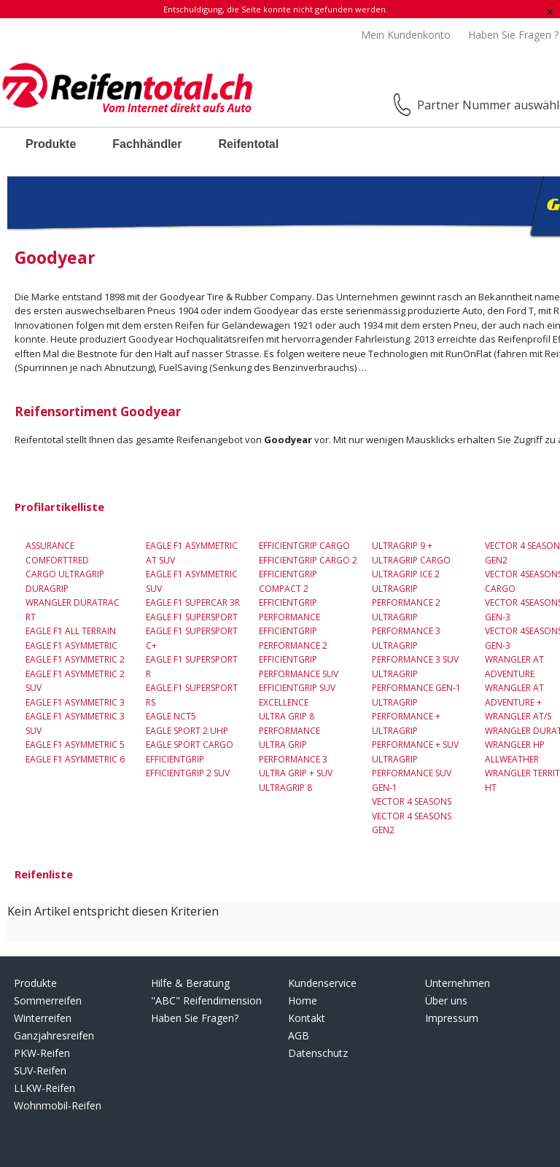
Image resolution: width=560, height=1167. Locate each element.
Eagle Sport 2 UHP (187, 731)
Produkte (51, 144)
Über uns (446, 1000)
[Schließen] (550, 11)
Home (302, 1000)
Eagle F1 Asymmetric (71, 645)
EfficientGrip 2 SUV (188, 773)
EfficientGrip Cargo (304, 545)
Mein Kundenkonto (406, 35)
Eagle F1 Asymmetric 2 (75, 659)
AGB (298, 1035)
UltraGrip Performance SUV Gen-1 (411, 773)
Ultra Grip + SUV (295, 773)
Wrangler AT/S (518, 716)
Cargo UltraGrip (65, 574)
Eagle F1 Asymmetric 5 (75, 744)
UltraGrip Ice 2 (406, 574)
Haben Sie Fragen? (194, 1018)
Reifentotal (248, 144)
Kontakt (306, 1018)
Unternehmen (457, 983)
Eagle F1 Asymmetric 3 (75, 702)
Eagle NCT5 (171, 716)
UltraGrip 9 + (402, 545)
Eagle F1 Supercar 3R (193, 602)
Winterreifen (42, 1018)
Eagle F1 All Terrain (71, 631)
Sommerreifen (48, 1000)
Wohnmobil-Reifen (57, 1105)
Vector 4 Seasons (411, 801)
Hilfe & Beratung (190, 983)
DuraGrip (47, 588)
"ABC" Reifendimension (206, 1000)
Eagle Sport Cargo (189, 744)
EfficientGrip (175, 759)
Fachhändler (147, 144)
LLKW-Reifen (44, 1088)
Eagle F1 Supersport (192, 617)
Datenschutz (318, 1053)
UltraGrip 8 (285, 787)
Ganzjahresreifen (54, 1035)
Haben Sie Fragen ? (513, 35)
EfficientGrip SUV (297, 688)
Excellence (283, 702)
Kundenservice (322, 983)
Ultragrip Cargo (411, 560)
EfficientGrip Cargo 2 (308, 560)
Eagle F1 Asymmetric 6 (75, 759)
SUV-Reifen (40, 1070)
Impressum (451, 1018)
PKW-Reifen (42, 1053)
